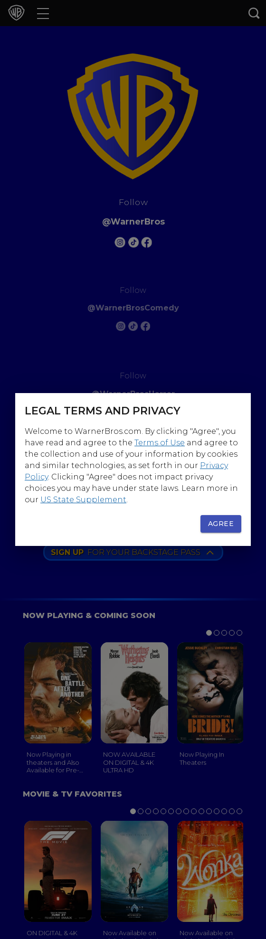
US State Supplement (83, 499)
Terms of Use (159, 442)
